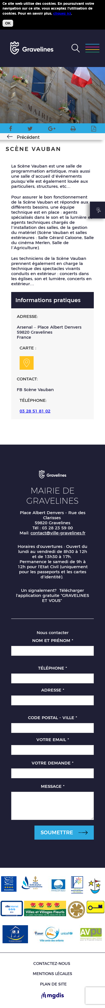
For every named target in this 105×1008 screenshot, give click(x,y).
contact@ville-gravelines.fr (58, 533)
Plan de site (53, 984)
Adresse (52, 690)
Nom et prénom (52, 640)
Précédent (28, 137)
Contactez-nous (51, 963)
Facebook (10, 129)
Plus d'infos (83, 13)
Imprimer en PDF (93, 129)
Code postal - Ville (52, 717)
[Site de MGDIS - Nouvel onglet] (52, 996)
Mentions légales (52, 973)
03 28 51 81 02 (35, 411)
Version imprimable (73, 129)
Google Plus (51, 129)
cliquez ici (62, 13)
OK (8, 23)
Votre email (52, 739)
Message (52, 786)
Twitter (30, 129)
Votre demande (52, 763)
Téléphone (52, 668)
